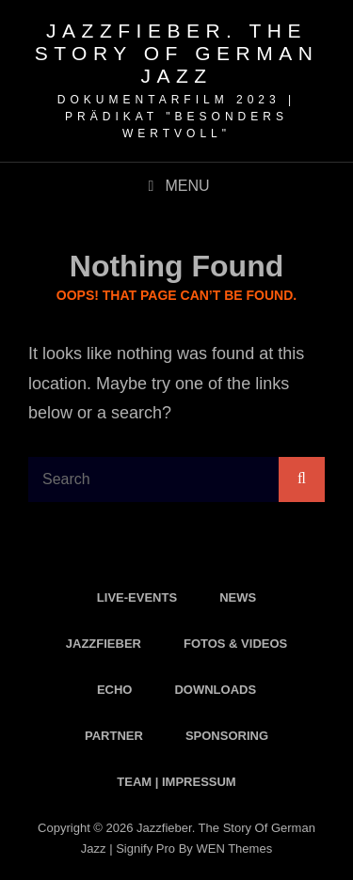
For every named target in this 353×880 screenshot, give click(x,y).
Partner (114, 736)
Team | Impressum (176, 782)
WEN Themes (234, 848)
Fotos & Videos (235, 643)
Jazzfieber (103, 643)
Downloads (215, 690)
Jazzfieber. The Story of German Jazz (177, 53)
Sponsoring (226, 736)
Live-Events (137, 597)
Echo (115, 690)
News (237, 597)
